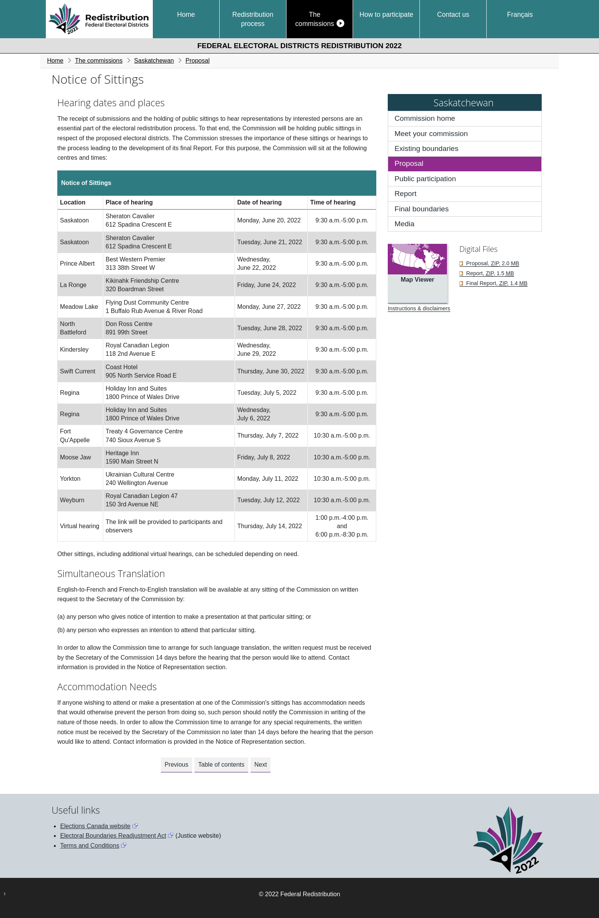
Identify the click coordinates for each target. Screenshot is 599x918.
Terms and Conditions (89, 845)
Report (406, 194)
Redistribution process (253, 19)
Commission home (425, 118)
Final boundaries (422, 209)
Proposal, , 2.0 (492, 263)
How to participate (386, 14)
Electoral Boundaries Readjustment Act (113, 835)
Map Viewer (417, 279)
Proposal (198, 60)
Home (186, 14)
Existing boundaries (426, 148)
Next (260, 764)
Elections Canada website (95, 826)
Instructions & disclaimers (419, 308)
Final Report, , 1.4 (496, 283)
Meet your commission (431, 134)
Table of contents (221, 764)
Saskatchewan (154, 60)
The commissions (314, 19)
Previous (176, 764)
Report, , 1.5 (489, 273)
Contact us (453, 14)
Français (520, 14)
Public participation (425, 179)
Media (404, 224)
